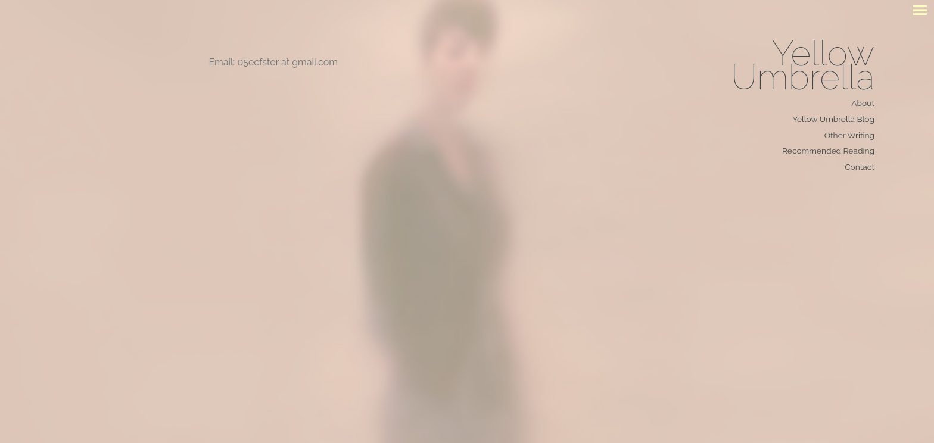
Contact (859, 166)
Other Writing (849, 135)
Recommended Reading (828, 150)
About (862, 103)
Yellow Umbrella (802, 65)
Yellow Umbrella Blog (833, 119)
